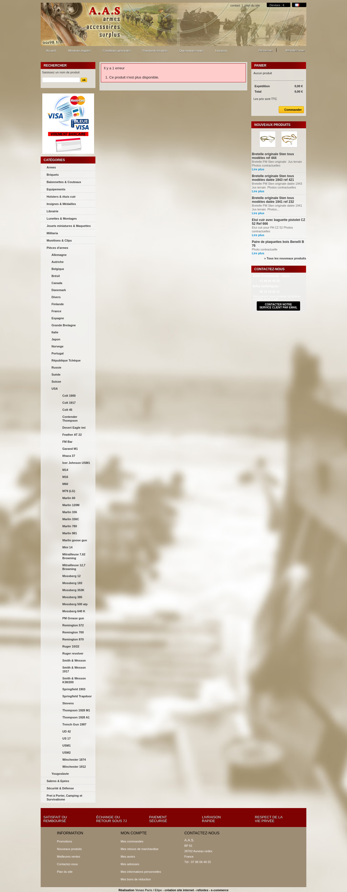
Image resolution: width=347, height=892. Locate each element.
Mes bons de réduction (136, 879)
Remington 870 (73, 639)
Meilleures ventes (68, 856)
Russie (56, 367)
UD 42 (66, 731)
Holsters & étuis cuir (61, 196)
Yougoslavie (60, 773)
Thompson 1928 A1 (75, 717)
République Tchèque (66, 360)
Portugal (58, 353)
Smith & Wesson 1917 (74, 669)
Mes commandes (132, 841)
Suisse (56, 381)
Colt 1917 (69, 402)
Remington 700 (73, 632)
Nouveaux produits (272, 125)
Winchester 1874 (74, 759)
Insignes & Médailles (61, 204)
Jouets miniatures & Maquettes (69, 225)
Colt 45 (67, 409)
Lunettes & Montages (62, 218)
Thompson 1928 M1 (76, 710)
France (56, 311)
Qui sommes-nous (191, 50)
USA (55, 388)
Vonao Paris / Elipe (148, 890)
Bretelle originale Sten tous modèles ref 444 (273, 156)
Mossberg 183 (72, 583)
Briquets (53, 174)
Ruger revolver (72, 653)
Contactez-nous (67, 864)
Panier (260, 65)
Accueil (50, 52)
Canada (57, 283)
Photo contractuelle (265, 249)
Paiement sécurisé (155, 50)
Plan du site (64, 871)
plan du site (252, 5)
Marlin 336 (69, 512)
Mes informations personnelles (141, 871)
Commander (290, 109)
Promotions (64, 841)
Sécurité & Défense (60, 788)
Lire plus (258, 169)
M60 (65, 484)
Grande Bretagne (64, 325)
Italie (55, 332)
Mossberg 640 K (73, 611)
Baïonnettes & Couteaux (64, 182)
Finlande (58, 304)
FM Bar (67, 441)
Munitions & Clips (59, 240)
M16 (65, 476)
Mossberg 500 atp (75, 604)
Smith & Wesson (74, 660)
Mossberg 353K (73, 590)
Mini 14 (67, 547)
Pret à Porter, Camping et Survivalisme (64, 797)
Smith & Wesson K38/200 (74, 680)
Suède (56, 374)
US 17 (66, 738)
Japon (56, 339)
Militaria (52, 233)
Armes (51, 167)
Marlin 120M (70, 505)
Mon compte (134, 833)
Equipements (56, 189)
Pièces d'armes (57, 247)
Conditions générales (117, 50)
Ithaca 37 (68, 455)
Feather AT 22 (72, 434)
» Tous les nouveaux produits (285, 258)
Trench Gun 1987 (74, 724)
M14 (65, 469)
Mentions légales (79, 50)
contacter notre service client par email (278, 306)
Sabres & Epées (58, 781)
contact (235, 5)
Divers (56, 297)
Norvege (57, 346)
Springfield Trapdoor (77, 696)
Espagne (58, 318)
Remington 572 (73, 625)
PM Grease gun (73, 618)
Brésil (56, 276)
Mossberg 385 (72, 597)
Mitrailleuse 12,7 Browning (73, 567)
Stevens (68, 703)
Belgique (58, 269)
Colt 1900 (69, 395)
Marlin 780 (69, 526)
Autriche (58, 261)
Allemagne (59, 254)
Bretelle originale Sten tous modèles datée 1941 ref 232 (273, 200)
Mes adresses (130, 864)
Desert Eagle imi (74, 427)
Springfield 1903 (73, 689)
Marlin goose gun (74, 540)
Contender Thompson (70, 418)
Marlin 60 (68, 498)
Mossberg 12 (71, 576)
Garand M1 (70, 448)
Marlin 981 (69, 533)
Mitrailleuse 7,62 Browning (73, 556)
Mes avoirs (128, 856)
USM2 (66, 752)
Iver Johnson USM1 (76, 462)
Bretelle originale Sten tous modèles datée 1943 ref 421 (273, 178)
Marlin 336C (70, 519)
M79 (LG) (68, 491)
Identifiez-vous (295, 50)
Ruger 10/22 (70, 646)
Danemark (59, 290)
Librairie (52, 211)
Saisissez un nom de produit (60, 72)
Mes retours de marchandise (139, 849)
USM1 (66, 745)
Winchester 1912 (74, 766)
